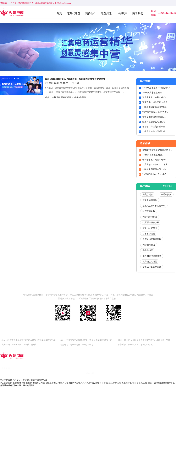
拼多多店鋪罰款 (150, 200)
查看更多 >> (168, 186)
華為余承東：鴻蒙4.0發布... (154, 97)
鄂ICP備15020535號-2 (37, 373)
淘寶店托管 (148, 194)
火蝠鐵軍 (122, 13)
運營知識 (106, 13)
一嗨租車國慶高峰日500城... (155, 107)
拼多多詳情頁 (149, 233)
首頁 (59, 13)
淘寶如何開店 (149, 245)
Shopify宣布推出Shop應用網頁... (157, 87)
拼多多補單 (148, 250)
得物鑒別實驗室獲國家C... (154, 117)
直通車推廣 (166, 194)
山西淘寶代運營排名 (152, 256)
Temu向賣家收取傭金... (153, 92)
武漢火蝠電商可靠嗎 (152, 239)
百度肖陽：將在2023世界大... (155, 102)
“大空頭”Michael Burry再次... (155, 112)
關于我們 (137, 13)
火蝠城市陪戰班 (79, 97)
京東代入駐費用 (150, 228)
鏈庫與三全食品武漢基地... (154, 121)
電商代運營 (73, 13)
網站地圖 (90, 373)
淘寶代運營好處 (150, 217)
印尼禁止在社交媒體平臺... (154, 126)
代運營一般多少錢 (151, 222)
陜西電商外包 (149, 211)
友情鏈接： (6, 368)
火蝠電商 (56, 97)
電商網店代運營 (150, 261)
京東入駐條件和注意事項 (154, 205)
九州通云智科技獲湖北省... (154, 131)
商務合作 (90, 13)
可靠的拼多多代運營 (152, 267)
